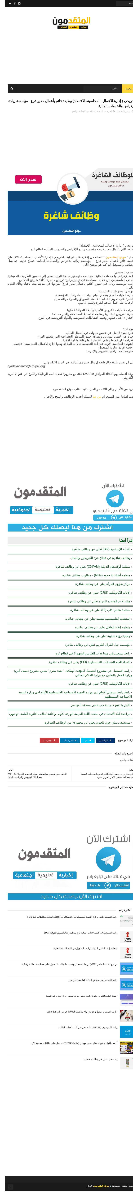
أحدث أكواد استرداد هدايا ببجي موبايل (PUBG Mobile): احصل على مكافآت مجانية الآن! (69, 1047)
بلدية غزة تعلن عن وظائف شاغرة (95, 1062)
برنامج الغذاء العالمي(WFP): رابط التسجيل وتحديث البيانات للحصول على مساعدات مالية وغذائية (64, 968)
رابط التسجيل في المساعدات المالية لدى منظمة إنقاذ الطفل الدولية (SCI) (75, 936)
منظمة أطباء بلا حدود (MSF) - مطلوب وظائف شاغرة (91, 578)
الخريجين (103, 115)
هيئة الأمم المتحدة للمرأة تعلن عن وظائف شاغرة (94, 605)
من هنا (92, 400)
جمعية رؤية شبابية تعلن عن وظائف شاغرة (98, 639)
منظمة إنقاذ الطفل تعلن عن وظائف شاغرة (97, 631)
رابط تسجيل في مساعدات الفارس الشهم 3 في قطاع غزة (87, 657)
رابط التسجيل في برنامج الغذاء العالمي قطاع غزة (87, 983)
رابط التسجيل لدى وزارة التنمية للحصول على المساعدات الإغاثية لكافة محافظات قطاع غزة (67, 920)
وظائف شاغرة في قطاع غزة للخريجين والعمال (95, 561)
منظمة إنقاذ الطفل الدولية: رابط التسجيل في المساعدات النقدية (80, 952)
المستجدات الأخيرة (90, 115)
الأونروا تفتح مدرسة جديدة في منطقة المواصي (95, 708)
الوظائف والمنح (73, 115)
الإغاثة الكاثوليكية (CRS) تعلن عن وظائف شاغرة (94, 596)
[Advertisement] (66, 55)
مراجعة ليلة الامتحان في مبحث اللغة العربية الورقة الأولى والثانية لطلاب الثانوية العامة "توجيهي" (64, 717)
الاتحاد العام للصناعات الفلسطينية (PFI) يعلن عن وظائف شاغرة (84, 665)
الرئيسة (123, 90)
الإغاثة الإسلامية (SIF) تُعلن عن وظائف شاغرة (96, 552)
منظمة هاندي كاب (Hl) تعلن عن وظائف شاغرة (95, 613)
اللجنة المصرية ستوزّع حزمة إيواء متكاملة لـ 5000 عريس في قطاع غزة (77, 1015)
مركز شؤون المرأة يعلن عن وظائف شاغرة (97, 587)
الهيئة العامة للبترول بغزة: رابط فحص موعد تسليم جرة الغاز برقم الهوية (76, 999)
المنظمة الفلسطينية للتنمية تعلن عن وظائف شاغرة (92, 622)
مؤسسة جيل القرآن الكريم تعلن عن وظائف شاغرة (92, 648)
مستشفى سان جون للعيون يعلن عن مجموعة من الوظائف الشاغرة (82, 726)
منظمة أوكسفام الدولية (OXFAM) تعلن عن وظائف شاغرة (88, 570)
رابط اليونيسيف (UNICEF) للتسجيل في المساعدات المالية (83, 1031)
